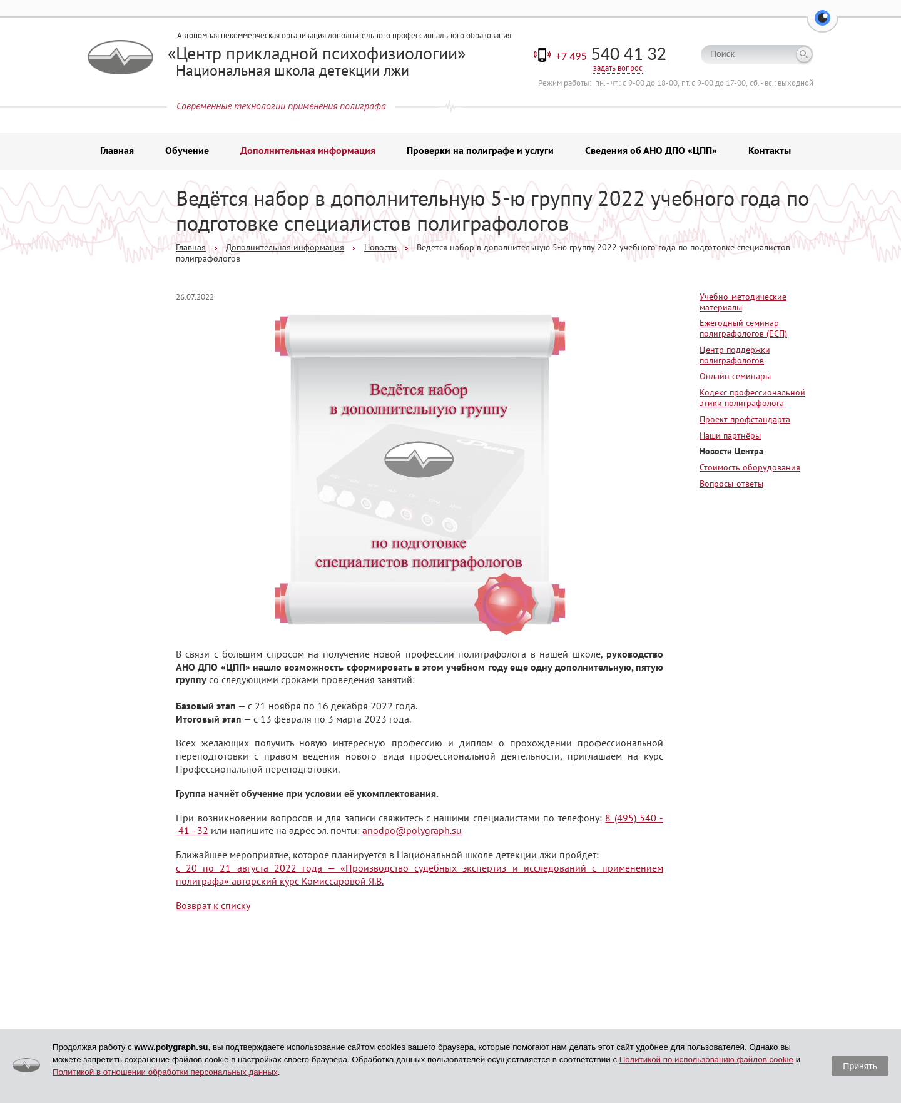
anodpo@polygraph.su (412, 830)
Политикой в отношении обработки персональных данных (165, 1072)
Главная (117, 150)
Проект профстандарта (745, 419)
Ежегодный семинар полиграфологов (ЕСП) (743, 328)
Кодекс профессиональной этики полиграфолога (752, 398)
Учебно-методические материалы (743, 302)
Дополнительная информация (307, 150)
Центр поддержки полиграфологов (735, 355)
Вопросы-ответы (731, 483)
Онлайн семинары (735, 376)
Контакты (769, 150)
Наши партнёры (730, 435)
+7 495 (611, 56)
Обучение (187, 150)
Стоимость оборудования (750, 467)
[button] (822, 25)
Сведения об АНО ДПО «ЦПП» (651, 150)
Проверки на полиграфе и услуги (480, 150)
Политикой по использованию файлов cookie (706, 1059)
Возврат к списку (213, 905)
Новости (380, 247)
